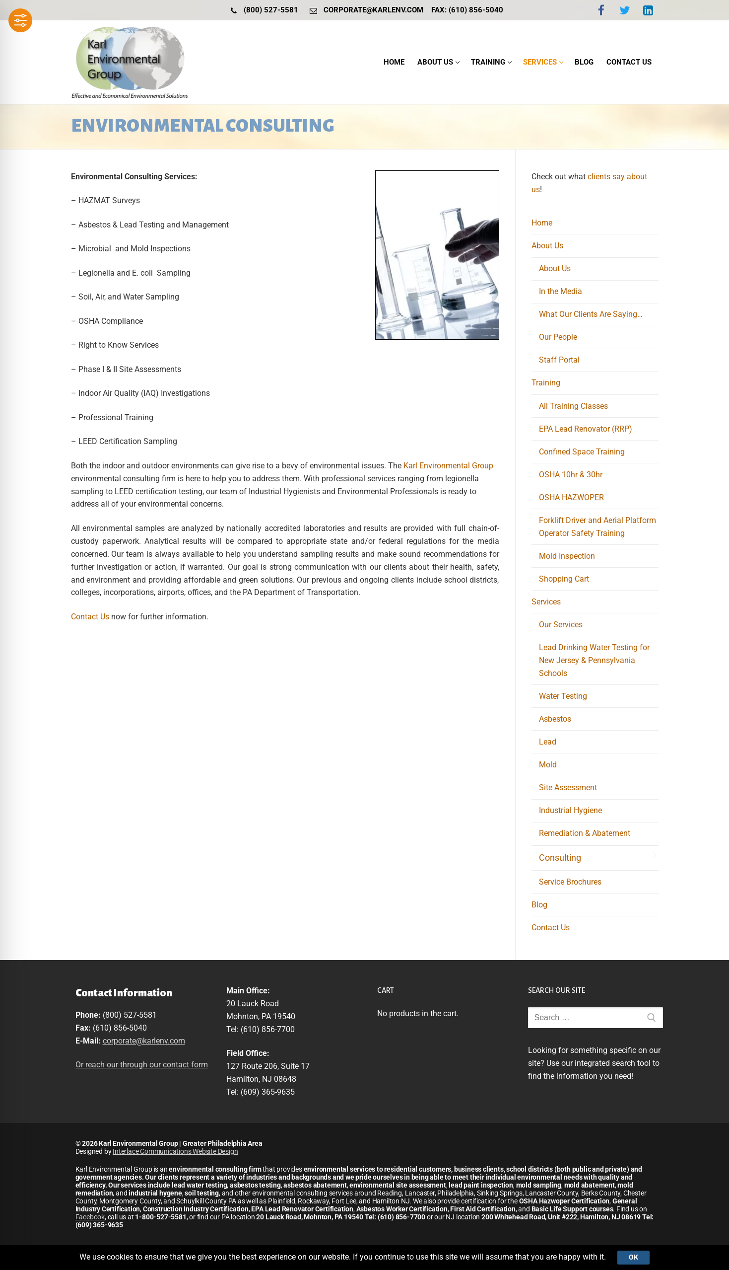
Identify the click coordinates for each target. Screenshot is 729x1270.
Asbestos (555, 719)
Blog (539, 904)
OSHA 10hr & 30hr (570, 474)
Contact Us (91, 616)
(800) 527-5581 (262, 10)
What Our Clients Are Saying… (591, 314)
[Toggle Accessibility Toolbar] (20, 20)
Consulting (560, 858)
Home (541, 222)
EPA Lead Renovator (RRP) (585, 429)
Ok (633, 1257)
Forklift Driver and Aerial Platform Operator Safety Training (597, 527)
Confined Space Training (582, 451)
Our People (558, 337)
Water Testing (563, 696)
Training (546, 382)
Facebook (90, 1217)
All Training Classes (573, 406)
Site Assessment (568, 787)
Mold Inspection (567, 556)
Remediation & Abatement (584, 833)
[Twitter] (624, 10)
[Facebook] (601, 10)
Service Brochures (570, 882)
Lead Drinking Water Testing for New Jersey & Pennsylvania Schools (594, 660)
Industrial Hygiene (570, 810)
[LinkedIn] (648, 10)
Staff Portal (559, 360)
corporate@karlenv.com (364, 10)
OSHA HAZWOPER (571, 497)
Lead (547, 742)
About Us (548, 245)
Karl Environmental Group (448, 465)
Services (547, 601)
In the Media (560, 291)
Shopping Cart (564, 579)
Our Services (561, 624)
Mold (548, 764)
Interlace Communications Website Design (175, 1151)
